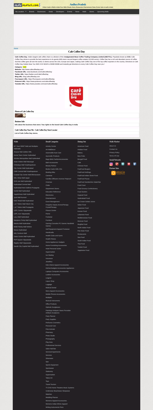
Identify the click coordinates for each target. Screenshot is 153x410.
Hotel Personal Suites (53, 248)
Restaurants (82, 234)
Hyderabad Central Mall (22, 184)
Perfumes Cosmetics (53, 322)
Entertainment (51, 198)
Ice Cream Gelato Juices (86, 201)
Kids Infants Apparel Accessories (57, 265)
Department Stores (52, 188)
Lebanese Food (83, 214)
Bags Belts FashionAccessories (57, 159)
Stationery (49, 371)
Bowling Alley (50, 172)
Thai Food (81, 244)
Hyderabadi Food (84, 198)
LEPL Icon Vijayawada (22, 214)
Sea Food (81, 237)
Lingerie (48, 278)
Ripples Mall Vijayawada (22, 243)
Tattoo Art (49, 378)
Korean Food (82, 211)
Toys (47, 381)
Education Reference (53, 192)
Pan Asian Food (83, 231)
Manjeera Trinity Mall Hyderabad (25, 220)
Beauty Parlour (51, 166)
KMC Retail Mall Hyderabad (23, 201)
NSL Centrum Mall (20, 233)
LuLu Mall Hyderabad (21, 217)
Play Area (49, 342)
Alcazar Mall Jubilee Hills (22, 152)
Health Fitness (51, 239)
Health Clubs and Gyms (54, 235)
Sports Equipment (52, 365)
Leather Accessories (53, 275)
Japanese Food (83, 208)
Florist (48, 214)
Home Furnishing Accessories (56, 245)
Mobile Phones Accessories (55, 294)
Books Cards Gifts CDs (54, 169)
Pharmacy (49, 332)
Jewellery (49, 261)
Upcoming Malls (103, 11)
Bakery (80, 153)
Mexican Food (83, 221)
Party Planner (50, 316)
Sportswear (50, 368)
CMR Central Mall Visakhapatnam (26, 171)
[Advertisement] (76, 30)
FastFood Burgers (84, 169)
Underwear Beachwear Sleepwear (58, 391)
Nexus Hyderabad (20, 230)
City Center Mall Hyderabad (23, 168)
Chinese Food (82, 166)
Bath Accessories (52, 162)
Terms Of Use (114, 156)
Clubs (48, 185)
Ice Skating (50, 255)
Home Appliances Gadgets (55, 242)
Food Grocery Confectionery (88, 188)
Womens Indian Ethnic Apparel (56, 404)
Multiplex (49, 297)
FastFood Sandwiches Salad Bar (89, 182)
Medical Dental (51, 288)
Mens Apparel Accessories (55, 291)
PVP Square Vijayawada (22, 240)
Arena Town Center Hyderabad (25, 155)
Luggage (49, 284)
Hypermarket (50, 252)
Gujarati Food (82, 195)
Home (16, 48)
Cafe (24, 67)
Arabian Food (82, 149)
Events (69, 11)
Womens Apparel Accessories (56, 401)
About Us (112, 146)
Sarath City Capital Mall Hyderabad (26, 246)
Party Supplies (51, 319)
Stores (91, 11)
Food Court (82, 185)
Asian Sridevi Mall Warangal (24, 162)
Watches (49, 394)
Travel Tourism (51, 384)
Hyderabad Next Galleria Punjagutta (26, 188)
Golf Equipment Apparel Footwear (58, 229)
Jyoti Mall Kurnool (20, 197)
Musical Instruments (53, 301)
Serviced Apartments (53, 352)
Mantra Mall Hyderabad (22, 223)
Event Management (53, 201)
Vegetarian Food (83, 250)
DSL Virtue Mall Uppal (21, 178)
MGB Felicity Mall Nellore (23, 227)
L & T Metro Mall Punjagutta (23, 207)
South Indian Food (84, 240)
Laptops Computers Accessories (57, 271)
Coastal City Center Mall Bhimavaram (27, 175)
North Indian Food (84, 227)
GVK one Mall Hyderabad (23, 181)
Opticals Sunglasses (53, 307)
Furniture (49, 220)
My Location (20, 12)
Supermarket (50, 375)
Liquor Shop (50, 281)
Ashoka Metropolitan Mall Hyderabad (27, 158)
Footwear (49, 217)
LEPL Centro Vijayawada (22, 210)
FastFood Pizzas (83, 179)
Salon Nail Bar (51, 349)
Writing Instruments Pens (54, 407)
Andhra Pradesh (78, 4)
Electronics (49, 195)
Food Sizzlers (82, 192)
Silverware (49, 358)
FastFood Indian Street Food (88, 175)
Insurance (49, 258)
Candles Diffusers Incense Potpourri (58, 179)
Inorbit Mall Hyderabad (22, 191)
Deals (51, 11)
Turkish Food (82, 247)
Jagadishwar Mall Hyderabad (24, 194)
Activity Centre (51, 146)
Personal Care (51, 326)
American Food (83, 146)
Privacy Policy (114, 152)
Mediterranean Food (85, 218)
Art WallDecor (50, 149)
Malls (84, 11)
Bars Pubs (81, 156)
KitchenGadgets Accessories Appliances (60, 268)
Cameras (49, 175)
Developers (60, 11)
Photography (50, 339)
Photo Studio (50, 336)
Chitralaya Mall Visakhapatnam (25, 165)
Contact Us (113, 149)
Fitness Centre (51, 210)
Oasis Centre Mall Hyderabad (24, 236)
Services (49, 355)
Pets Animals (50, 329)
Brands (31, 11)
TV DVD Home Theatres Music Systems (60, 388)
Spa (47, 362)
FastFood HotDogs (84, 172)
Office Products (51, 304)
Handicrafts (50, 232)
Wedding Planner (52, 397)
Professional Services (53, 345)
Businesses (41, 11)
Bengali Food (82, 159)
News (77, 11)
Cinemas (49, 182)
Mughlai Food (82, 224)
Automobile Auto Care (53, 153)
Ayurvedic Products (52, 156)
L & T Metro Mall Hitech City (24, 204)
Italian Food (82, 205)
